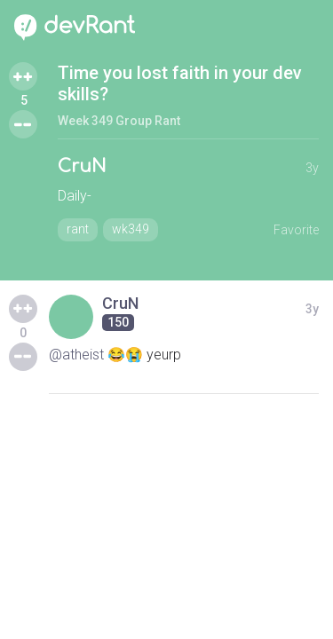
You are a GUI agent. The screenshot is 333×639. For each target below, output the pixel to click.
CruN (82, 166)
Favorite (296, 230)
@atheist (76, 354)
